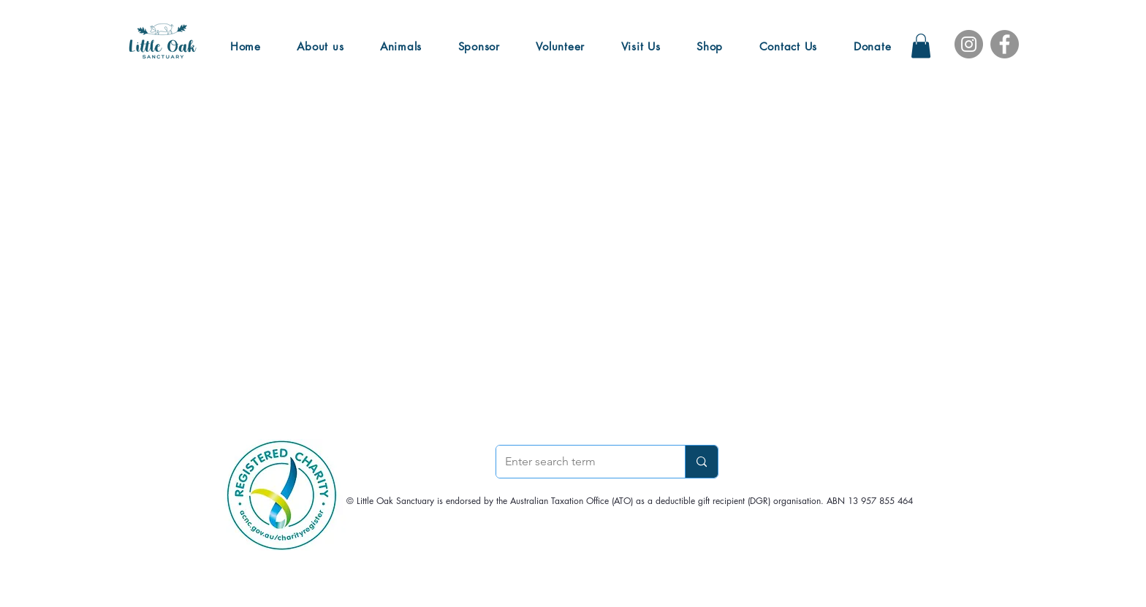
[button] (921, 46)
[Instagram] (969, 44)
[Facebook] (1004, 44)
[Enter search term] (579, 462)
